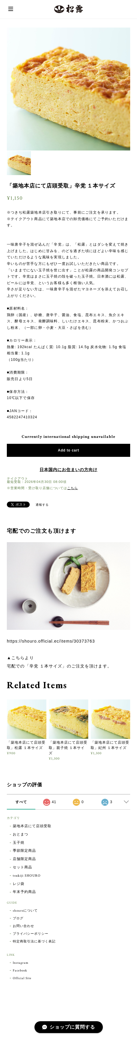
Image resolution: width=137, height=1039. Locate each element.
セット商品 (22, 867)
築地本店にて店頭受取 (32, 826)
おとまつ (20, 834)
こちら (72, 488)
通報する (42, 505)
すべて (21, 802)
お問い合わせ (23, 926)
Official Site (22, 978)
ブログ (18, 918)
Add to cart (68, 450)
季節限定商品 (24, 851)
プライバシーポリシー (30, 934)
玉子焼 (18, 843)
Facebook (20, 970)
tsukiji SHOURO (26, 875)
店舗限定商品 (24, 859)
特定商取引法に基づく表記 (34, 941)
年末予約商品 (24, 892)
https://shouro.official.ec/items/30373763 (51, 641)
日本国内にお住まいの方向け (68, 470)
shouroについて (25, 911)
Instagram (21, 963)
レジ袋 (18, 884)
